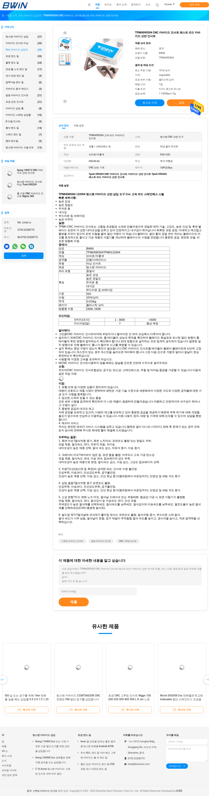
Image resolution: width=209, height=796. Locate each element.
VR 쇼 (5, 751)
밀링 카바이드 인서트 (24, 95)
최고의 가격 (150, 102)
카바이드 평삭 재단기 (24, 89)
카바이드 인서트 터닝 (24, 43)
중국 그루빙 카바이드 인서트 (42, 790)
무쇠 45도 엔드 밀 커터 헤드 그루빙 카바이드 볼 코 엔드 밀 (98, 755)
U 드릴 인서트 (24, 121)
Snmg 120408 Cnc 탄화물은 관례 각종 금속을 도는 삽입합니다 (53, 760)
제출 (73, 602)
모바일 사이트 (9, 770)
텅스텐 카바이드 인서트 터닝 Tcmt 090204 (29, 183)
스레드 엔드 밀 (24, 134)
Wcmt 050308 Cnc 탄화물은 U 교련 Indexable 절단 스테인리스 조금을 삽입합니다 (181, 699)
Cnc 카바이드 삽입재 (24, 49)
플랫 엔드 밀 (24, 63)
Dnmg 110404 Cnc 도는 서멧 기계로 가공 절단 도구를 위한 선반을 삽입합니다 (52, 746)
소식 (4, 760)
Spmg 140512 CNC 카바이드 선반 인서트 (30, 171)
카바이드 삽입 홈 (24, 108)
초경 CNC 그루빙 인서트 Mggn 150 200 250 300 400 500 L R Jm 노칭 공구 (129, 699)
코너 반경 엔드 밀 (24, 76)
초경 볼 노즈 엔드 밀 (24, 69)
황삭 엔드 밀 (24, 128)
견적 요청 (194, 4)
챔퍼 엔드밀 (24, 141)
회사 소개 (7, 755)
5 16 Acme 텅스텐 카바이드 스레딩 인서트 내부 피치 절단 (52, 771)
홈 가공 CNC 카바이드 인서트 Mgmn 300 (30, 195)
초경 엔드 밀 (24, 56)
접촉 (23, 255)
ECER (179, 790)
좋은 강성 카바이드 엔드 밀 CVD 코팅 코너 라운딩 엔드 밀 (98, 766)
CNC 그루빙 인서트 (128, 541)
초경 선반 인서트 (24, 102)
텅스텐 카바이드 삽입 (24, 36)
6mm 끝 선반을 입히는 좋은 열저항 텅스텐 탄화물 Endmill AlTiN (98, 744)
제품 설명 (79, 125)
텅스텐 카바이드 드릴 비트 (24, 147)
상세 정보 (64, 125)
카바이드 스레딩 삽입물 (24, 115)
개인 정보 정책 (9, 775)
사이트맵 (6, 765)
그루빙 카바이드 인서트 (72, 541)
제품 (4, 746)
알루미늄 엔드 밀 (24, 82)
